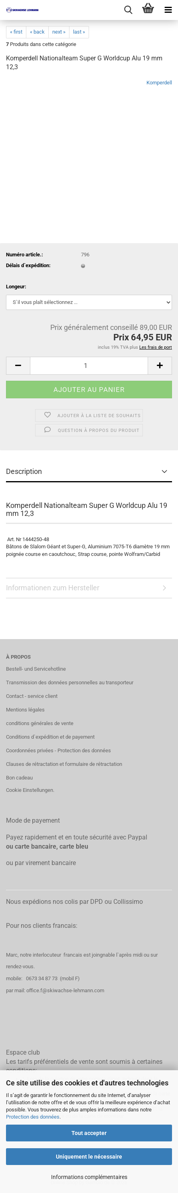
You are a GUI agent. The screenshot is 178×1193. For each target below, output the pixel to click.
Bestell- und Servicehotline (36, 669)
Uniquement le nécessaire (89, 1156)
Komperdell (159, 83)
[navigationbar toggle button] (168, 10)
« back (37, 32)
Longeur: (16, 287)
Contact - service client (31, 696)
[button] (18, 366)
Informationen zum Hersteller (52, 588)
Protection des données (32, 1117)
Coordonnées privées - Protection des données (58, 750)
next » (58, 32)
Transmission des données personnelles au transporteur (69, 682)
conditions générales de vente (39, 723)
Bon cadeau (19, 778)
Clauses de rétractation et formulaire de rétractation (64, 764)
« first (16, 32)
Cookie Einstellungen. (30, 790)
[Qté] (89, 366)
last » (79, 32)
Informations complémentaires (89, 1177)
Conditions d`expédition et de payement (50, 737)
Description (24, 471)
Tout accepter (89, 1133)
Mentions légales (25, 710)
